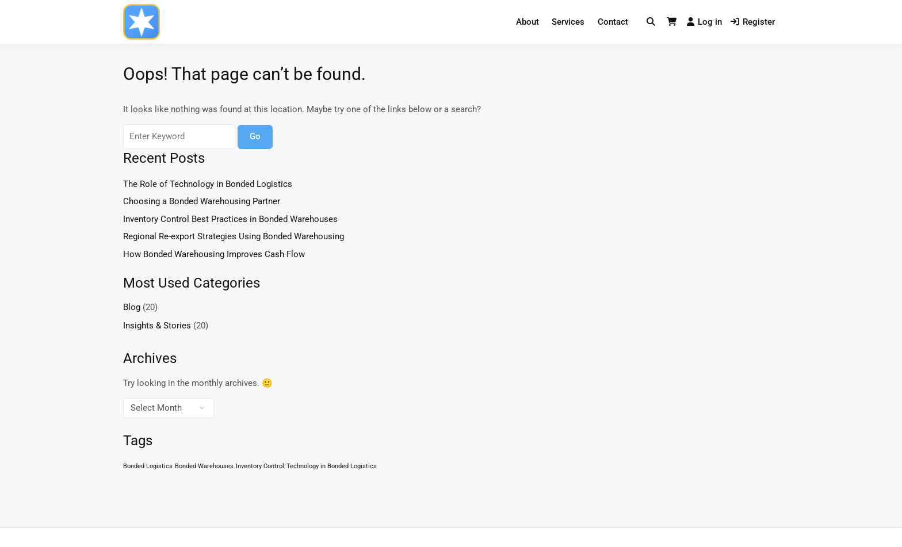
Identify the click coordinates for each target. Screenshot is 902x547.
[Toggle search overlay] (651, 22)
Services (568, 22)
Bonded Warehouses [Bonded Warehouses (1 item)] (204, 466)
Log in (704, 22)
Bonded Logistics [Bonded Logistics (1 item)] (148, 466)
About (527, 22)
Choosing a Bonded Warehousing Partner (201, 201)
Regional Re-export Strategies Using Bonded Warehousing (233, 236)
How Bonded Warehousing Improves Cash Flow (214, 254)
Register (753, 22)
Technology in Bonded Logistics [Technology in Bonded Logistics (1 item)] (331, 466)
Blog (131, 307)
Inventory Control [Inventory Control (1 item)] (260, 466)
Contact (613, 22)
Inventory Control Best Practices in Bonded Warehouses (230, 219)
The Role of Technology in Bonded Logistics (207, 184)
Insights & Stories (157, 325)
